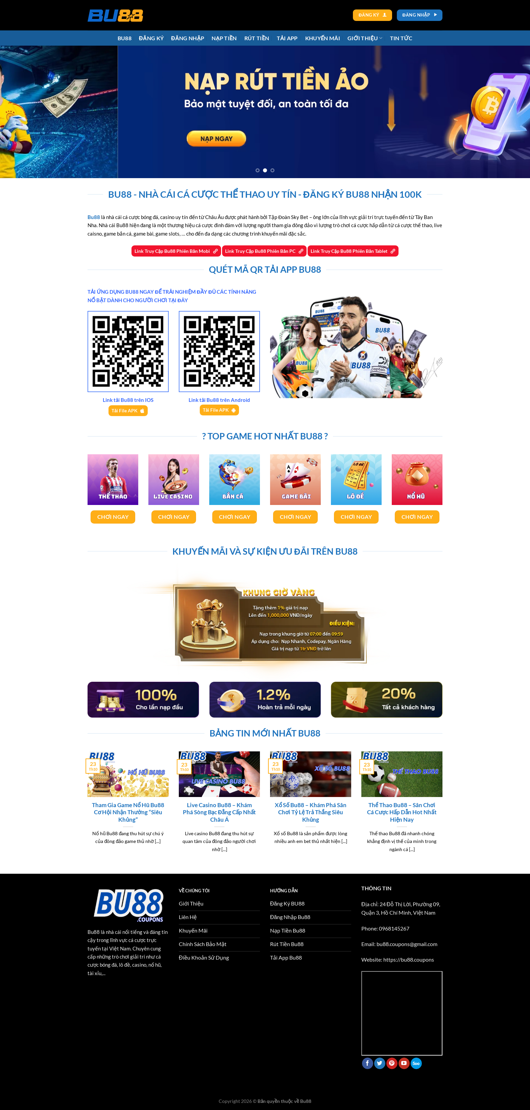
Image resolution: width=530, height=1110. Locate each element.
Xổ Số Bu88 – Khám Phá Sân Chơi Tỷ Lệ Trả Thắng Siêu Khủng (310, 812)
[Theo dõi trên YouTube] (404, 1063)
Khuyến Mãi (322, 38)
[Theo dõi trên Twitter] (379, 1063)
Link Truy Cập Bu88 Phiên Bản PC (260, 251)
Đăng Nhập (187, 38)
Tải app (287, 38)
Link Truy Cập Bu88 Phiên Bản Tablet (349, 251)
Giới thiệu (365, 38)
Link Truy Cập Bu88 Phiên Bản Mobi (173, 251)
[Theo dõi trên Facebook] (367, 1063)
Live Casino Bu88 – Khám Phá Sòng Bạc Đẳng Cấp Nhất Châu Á (219, 812)
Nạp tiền (224, 38)
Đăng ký (151, 38)
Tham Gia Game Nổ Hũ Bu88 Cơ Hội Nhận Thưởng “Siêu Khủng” (128, 812)
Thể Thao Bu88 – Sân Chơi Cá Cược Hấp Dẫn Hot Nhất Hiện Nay (401, 812)
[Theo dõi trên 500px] (416, 1063)
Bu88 (124, 38)
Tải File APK (125, 410)
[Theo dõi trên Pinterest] (391, 1063)
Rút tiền (256, 38)
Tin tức (401, 38)
